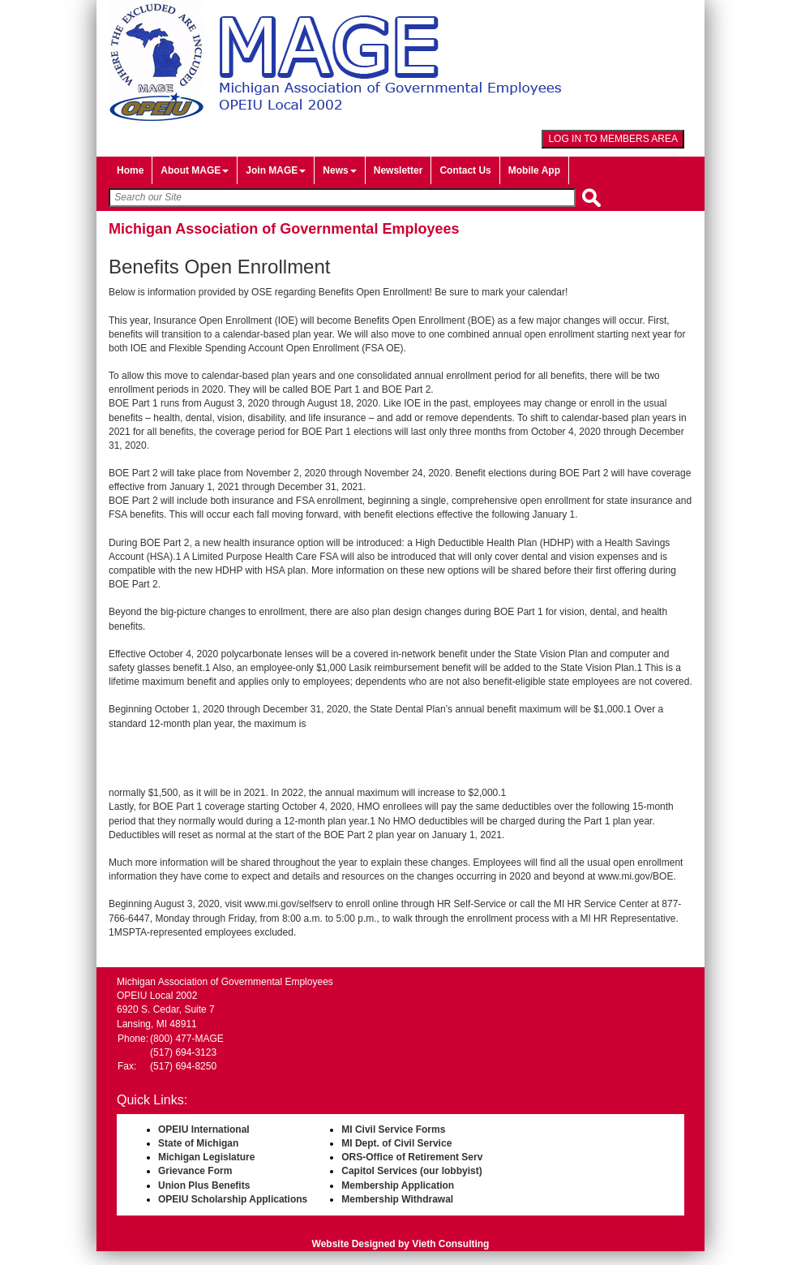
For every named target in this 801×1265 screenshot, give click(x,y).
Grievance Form (195, 1171)
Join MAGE (276, 170)
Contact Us (464, 170)
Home (130, 170)
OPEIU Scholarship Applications (232, 1199)
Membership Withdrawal (397, 1199)
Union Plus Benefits (204, 1185)
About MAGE (195, 170)
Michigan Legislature (206, 1157)
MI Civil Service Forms (393, 1129)
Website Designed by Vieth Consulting (401, 1244)
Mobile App (534, 170)
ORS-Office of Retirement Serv (411, 1157)
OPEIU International (204, 1129)
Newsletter (398, 170)
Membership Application (397, 1185)
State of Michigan (198, 1143)
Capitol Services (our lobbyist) (411, 1171)
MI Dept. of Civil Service (396, 1143)
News (339, 170)
